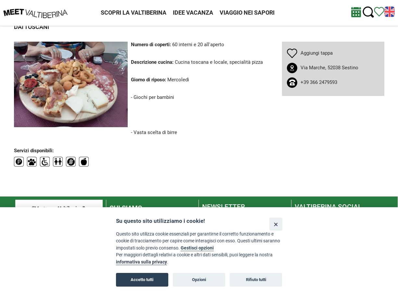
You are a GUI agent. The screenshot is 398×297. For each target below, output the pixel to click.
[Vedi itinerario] (379, 11)
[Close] (275, 224)
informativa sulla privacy (141, 262)
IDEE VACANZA (193, 12)
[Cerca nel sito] (368, 12)
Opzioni (199, 279)
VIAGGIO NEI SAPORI (247, 12)
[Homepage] (35, 13)
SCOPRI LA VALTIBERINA (133, 12)
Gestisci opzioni (197, 248)
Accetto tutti (142, 279)
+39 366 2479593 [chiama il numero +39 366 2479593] (319, 82)
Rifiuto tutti (256, 279)
